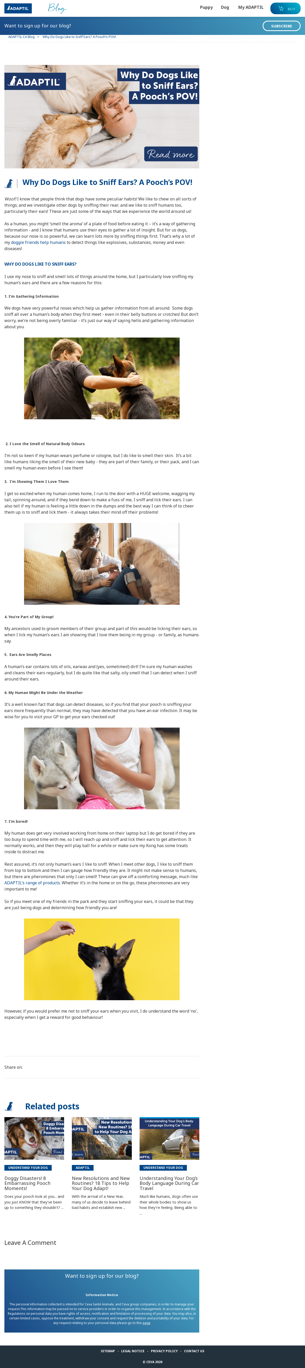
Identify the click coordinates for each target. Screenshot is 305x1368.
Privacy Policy (164, 1351)
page (154, 1323)
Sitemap (108, 1351)
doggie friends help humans (65, 242)
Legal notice (132, 1351)
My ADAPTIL (240, 7)
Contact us (194, 1351)
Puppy (195, 7)
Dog (214, 7)
